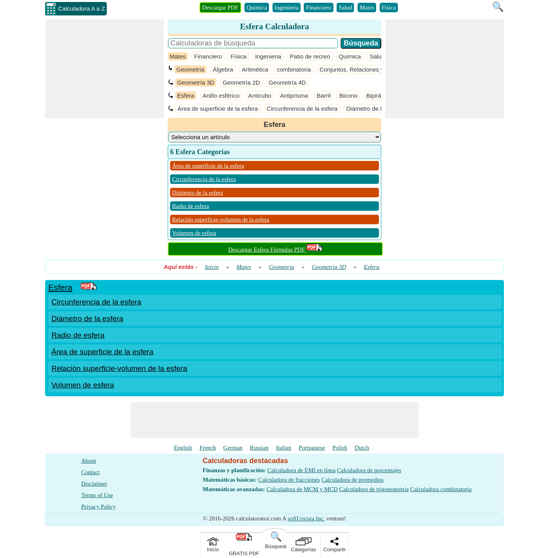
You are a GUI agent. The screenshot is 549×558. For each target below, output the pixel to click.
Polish (339, 448)
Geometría (190, 69)
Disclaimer (94, 483)
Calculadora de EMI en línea (301, 470)
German (232, 448)
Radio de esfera (190, 206)
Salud (345, 7)
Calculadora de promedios (352, 480)
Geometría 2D (241, 82)
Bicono (348, 95)
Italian (283, 448)
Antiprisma (294, 95)
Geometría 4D (287, 82)
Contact (90, 472)
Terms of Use (97, 495)
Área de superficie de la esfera (218, 108)
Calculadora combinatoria (440, 489)
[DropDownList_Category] (274, 137)
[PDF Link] (89, 287)
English (183, 448)
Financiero (318, 7)
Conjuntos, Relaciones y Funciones (366, 69)
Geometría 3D (195, 82)
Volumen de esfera (194, 233)
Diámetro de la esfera (374, 108)
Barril (324, 95)
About (88, 461)
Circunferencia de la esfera (302, 108)
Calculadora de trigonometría (374, 489)
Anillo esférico (221, 95)
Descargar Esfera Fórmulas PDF (275, 249)
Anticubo (259, 95)
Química (256, 7)
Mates (367, 7)
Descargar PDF (220, 7)
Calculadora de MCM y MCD (302, 489)
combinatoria (294, 69)
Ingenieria (286, 7)
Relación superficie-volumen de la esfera (220, 219)
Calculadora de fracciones (289, 480)
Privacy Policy (98, 506)
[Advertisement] (104, 68)
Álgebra (223, 69)
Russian (259, 448)
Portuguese (312, 448)
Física (389, 7)
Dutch (362, 448)
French (207, 448)
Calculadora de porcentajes (369, 470)
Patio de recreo (310, 56)
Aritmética (255, 69)
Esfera (185, 95)
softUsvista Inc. (306, 518)
